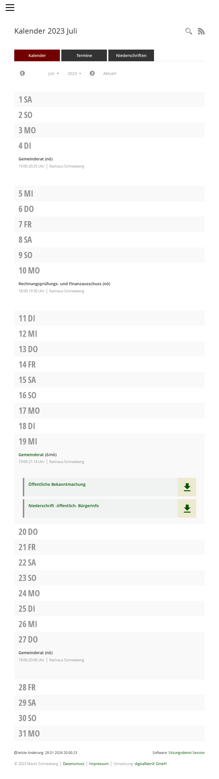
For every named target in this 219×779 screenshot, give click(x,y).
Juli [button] (53, 73)
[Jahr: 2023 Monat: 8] (92, 73)
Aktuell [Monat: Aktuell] (109, 73)
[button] (187, 487)
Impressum (99, 763)
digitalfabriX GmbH (151, 763)
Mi (28, 193)
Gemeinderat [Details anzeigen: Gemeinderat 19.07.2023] (31, 454)
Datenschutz (73, 763)
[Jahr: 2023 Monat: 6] (22, 73)
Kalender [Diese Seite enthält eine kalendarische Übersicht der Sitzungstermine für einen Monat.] (37, 55)
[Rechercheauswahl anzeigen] (188, 31)
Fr (28, 224)
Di (27, 145)
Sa (28, 99)
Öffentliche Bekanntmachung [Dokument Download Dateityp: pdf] (57, 484)
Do (29, 209)
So (28, 115)
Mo (30, 130)
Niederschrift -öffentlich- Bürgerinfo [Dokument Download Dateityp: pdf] (64, 505)
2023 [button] (74, 73)
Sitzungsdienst (187, 752)
